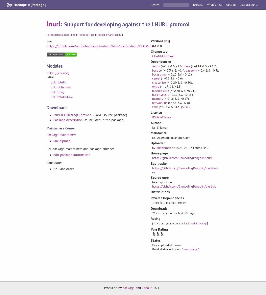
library (57, 34)
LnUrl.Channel (61, 87)
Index (50, 73)
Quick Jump (62, 73)
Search (155, 5)
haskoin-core (160, 91)
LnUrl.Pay (57, 92)
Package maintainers (61, 135)
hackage (128, 288)
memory (157, 99)
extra (155, 86)
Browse (198, 5)
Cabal (146, 288)
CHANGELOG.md (163, 56)
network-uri (159, 103)
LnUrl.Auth (58, 82)
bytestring (159, 74)
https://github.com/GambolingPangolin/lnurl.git (184, 186)
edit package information (71, 155)
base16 (157, 70)
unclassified (68, 34)
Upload (231, 5)
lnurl (53, 23)
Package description (68, 120)
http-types (159, 95)
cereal (156, 78)
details (185, 107)
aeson (156, 66)
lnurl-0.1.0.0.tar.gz (65, 115)
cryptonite (159, 82)
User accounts (248, 5)
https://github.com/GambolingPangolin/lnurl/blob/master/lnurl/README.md (102, 46)
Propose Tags (86, 34)
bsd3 (50, 34)
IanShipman (61, 141)
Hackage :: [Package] (29, 5)
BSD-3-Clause (161, 117)
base (187, 66)
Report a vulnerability (109, 34)
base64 (190, 70)
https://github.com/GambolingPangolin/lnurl (182, 158)
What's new (214, 5)
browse (86, 115)
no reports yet (190, 249)
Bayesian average (197, 223)
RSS (167, 41)
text (155, 107)
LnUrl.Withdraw (62, 97)
